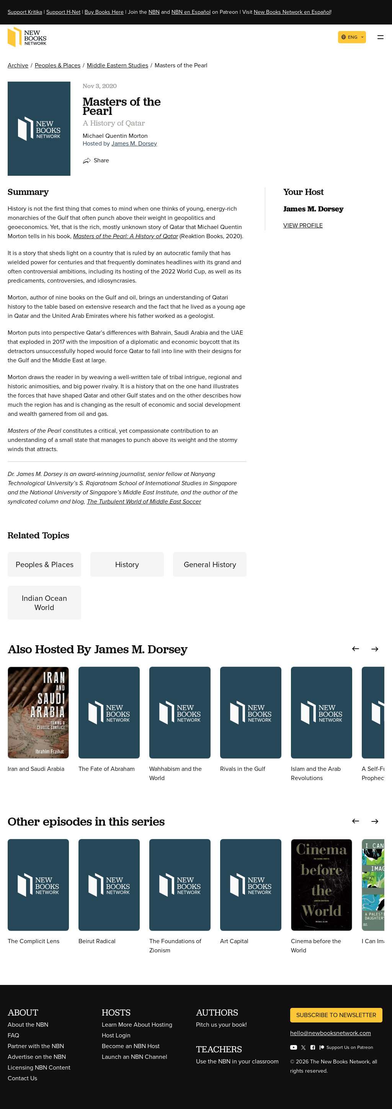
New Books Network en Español (292, 12)
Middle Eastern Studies (117, 65)
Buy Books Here (104, 12)
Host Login (116, 1035)
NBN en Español (191, 12)
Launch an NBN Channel (134, 1056)
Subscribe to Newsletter (336, 1015)
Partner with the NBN (36, 1046)
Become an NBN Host (131, 1046)
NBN (154, 12)
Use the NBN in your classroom (237, 1061)
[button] (355, 649)
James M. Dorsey (134, 143)
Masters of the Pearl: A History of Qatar (125, 236)
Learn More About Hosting (137, 1024)
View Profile (303, 225)
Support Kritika (25, 12)
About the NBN (28, 1024)
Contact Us (22, 1078)
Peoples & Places (57, 65)
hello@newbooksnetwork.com (330, 1033)
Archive (18, 65)
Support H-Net (63, 12)
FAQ (13, 1035)
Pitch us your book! (221, 1024)
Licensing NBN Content (39, 1067)
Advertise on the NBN (37, 1056)
